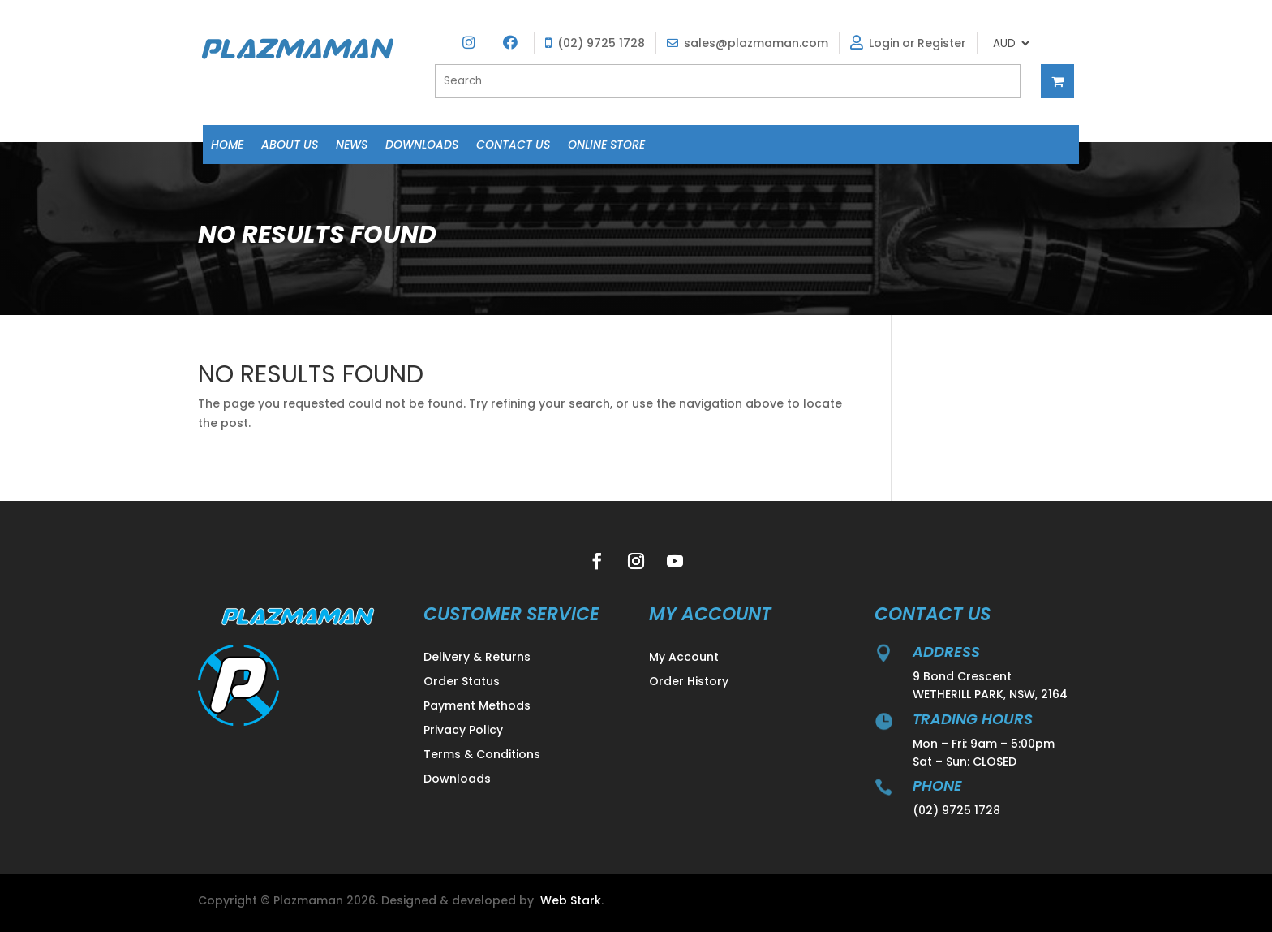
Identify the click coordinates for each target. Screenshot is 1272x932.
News (351, 146)
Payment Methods (477, 707)
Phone (937, 785)
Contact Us (513, 146)
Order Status (461, 682)
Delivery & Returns (477, 658)
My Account (684, 658)
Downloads (421, 146)
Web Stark (570, 900)
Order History (688, 682)
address (946, 651)
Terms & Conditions (481, 755)
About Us (289, 146)
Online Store (606, 146)
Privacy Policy (463, 731)
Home (227, 146)
